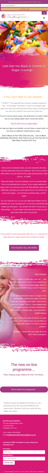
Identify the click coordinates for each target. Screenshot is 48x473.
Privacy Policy (24, 471)
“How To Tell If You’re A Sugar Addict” (24, 123)
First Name (6, 449)
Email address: (8, 455)
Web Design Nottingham (37, 471)
